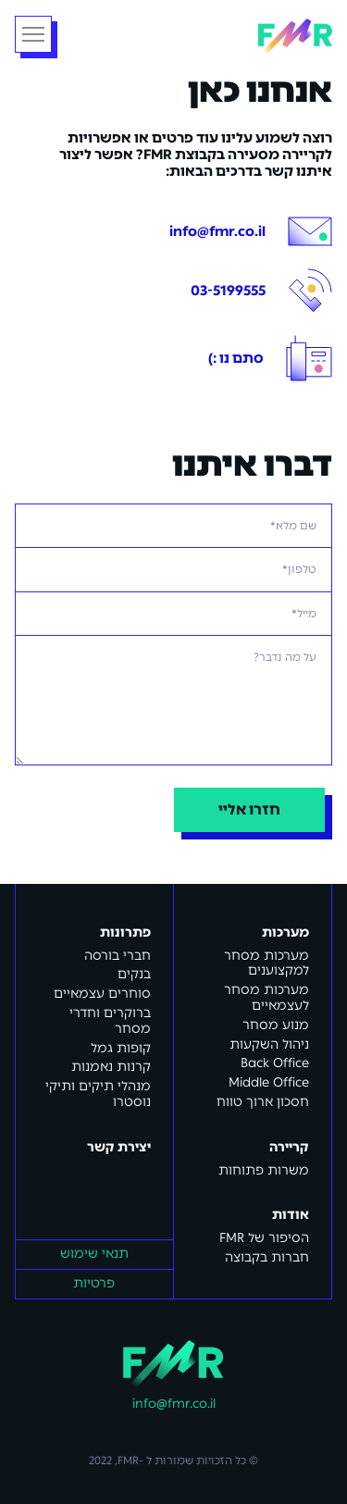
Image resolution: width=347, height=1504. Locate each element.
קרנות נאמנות (111, 1067)
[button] (33, 34)
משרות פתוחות (263, 1170)
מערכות (285, 933)
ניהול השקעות (269, 1044)
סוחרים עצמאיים (102, 993)
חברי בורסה (117, 955)
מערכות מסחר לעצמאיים (266, 997)
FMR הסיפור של (264, 1238)
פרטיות (94, 1283)
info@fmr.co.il (174, 1404)
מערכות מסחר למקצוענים (266, 963)
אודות (290, 1215)
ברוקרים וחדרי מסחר (110, 1021)
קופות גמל (121, 1048)
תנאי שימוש (94, 1254)
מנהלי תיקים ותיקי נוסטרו (98, 1094)
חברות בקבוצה (267, 1257)
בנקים (134, 974)
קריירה (289, 1147)
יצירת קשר (119, 1147)
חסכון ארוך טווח (263, 1102)
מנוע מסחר (275, 1025)
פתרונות (125, 933)
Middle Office (269, 1082)
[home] (295, 35)
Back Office (275, 1063)
